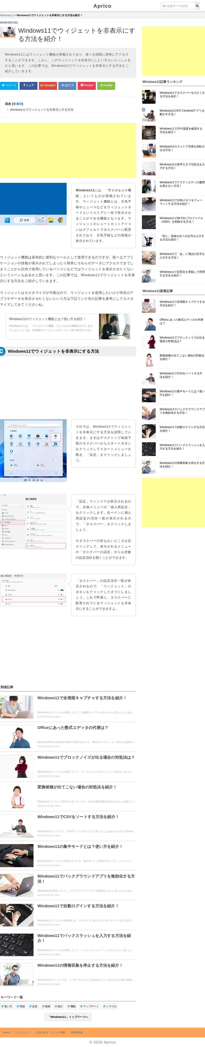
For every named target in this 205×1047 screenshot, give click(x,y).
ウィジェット (23, 1032)
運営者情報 (77, 1032)
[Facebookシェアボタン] (29, 85)
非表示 (17, 103)
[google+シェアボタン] (48, 85)
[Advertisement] (68, 150)
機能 (71, 1006)
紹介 (59, 1006)
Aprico (102, 6)
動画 (46, 1006)
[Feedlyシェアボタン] (106, 85)
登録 (21, 1006)
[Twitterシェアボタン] (9, 85)
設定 (33, 1006)
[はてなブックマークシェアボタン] (67, 85)
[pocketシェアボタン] (87, 85)
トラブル (110, 1006)
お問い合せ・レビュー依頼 (50, 1032)
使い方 (6, 1006)
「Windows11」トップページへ (68, 1016)
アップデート (89, 1006)
